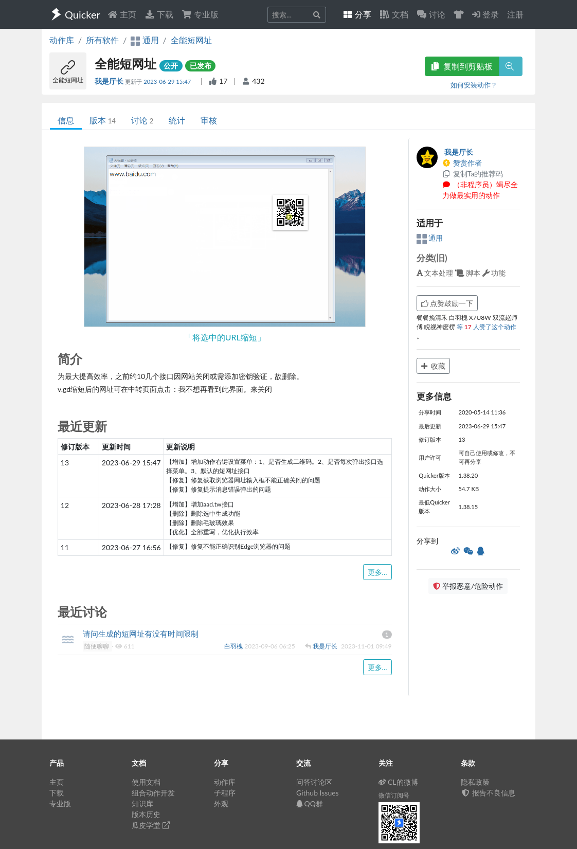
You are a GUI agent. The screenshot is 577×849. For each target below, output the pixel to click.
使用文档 (146, 782)
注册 (515, 14)
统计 (177, 120)
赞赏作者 (462, 162)
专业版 (200, 14)
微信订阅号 (393, 795)
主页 (121, 14)
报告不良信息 (488, 792)
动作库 (61, 40)
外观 (221, 803)
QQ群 (309, 803)
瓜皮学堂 (151, 825)
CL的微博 (398, 782)
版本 (102, 120)
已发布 (200, 65)
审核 (209, 120)
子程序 (225, 792)
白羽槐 (234, 646)
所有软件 (102, 40)
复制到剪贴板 (461, 66)
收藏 (433, 366)
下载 (159, 14)
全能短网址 (191, 40)
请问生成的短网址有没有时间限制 (141, 633)
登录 (485, 14)
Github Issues (317, 792)
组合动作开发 (153, 792)
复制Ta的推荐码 (472, 173)
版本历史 (146, 814)
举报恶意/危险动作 (468, 586)
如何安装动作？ (473, 85)
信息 (66, 120)
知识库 (142, 803)
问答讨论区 (314, 782)
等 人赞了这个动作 (486, 327)
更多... (377, 572)
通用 (430, 237)
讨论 (142, 120)
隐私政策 (475, 782)
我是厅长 (110, 81)
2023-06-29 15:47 (167, 81)
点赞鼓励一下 (447, 303)
